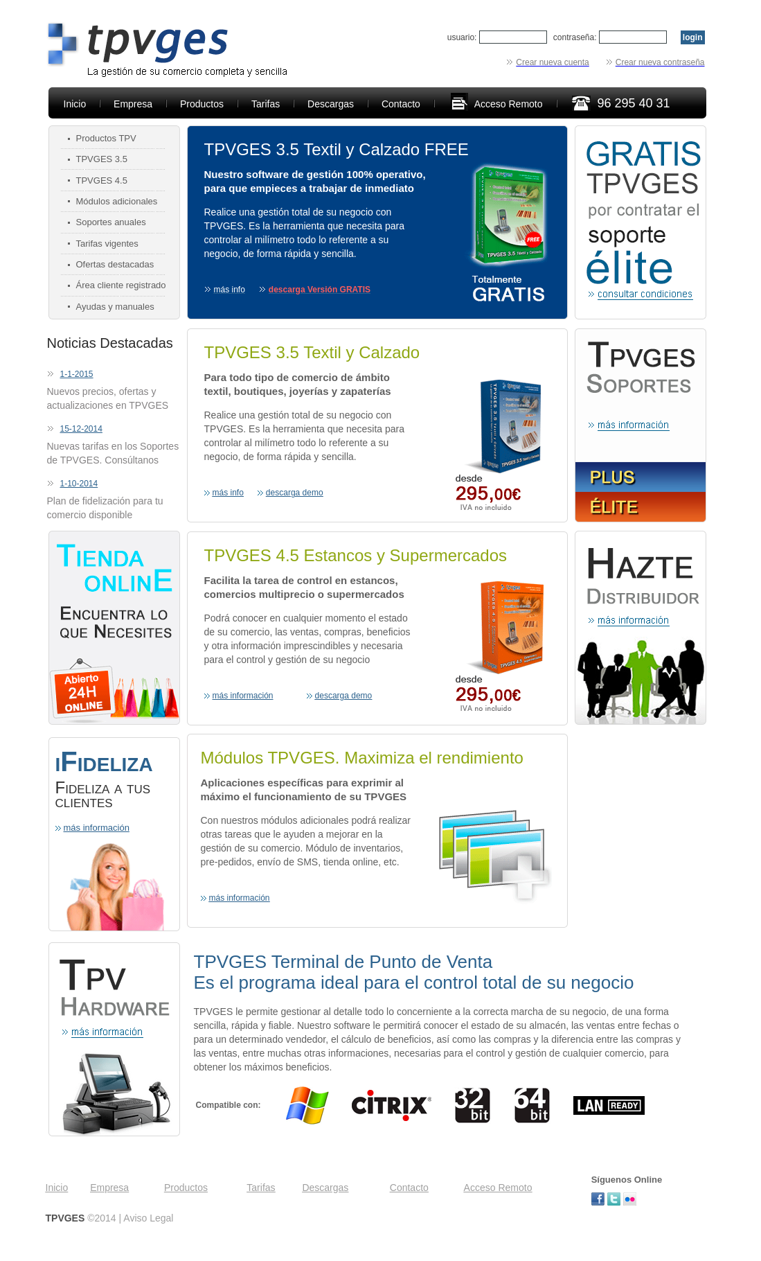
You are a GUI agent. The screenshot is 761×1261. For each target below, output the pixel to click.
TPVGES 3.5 (101, 159)
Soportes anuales (111, 222)
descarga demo (294, 492)
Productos (202, 103)
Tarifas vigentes (107, 243)
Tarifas (265, 103)
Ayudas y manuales (115, 306)
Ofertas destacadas (115, 264)
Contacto (401, 103)
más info (228, 492)
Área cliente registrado (121, 285)
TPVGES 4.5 (101, 180)
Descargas (330, 103)
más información (96, 827)
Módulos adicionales (117, 201)
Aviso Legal (148, 1218)
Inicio (75, 103)
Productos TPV (106, 138)
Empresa (133, 103)
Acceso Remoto (508, 103)
